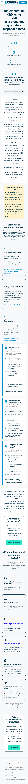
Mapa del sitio (8, 767)
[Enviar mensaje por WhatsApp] (14, 763)
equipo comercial (17, 124)
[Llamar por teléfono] (9, 763)
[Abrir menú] (2, 2)
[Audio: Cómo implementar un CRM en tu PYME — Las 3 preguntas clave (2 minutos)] (14, 91)
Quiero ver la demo (14, 542)
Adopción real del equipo (12, 644)
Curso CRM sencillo (18, 767)
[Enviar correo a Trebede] (19, 763)
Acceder (23, 2)
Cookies (14, 773)
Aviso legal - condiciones (10, 769)
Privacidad (21, 769)
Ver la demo (14, 748)
